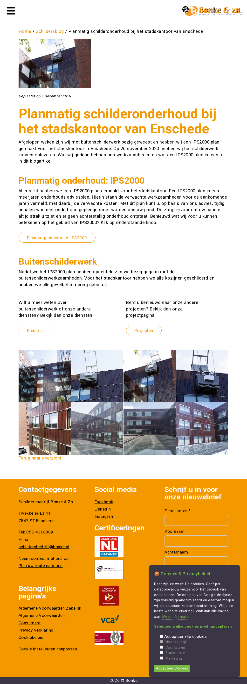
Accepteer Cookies (172, 668)
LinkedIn (103, 509)
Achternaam (176, 552)
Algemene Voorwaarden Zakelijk (50, 608)
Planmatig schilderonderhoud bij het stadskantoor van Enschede (135, 31)
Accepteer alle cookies (185, 636)
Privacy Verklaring (36, 630)
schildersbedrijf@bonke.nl (44, 546)
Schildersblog (50, 31)
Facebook (104, 501)
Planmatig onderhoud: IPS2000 (57, 237)
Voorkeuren (175, 647)
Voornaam (175, 531)
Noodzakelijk (176, 642)
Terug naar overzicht (40, 458)
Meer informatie (176, 616)
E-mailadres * (178, 510)
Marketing (173, 658)
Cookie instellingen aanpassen (48, 649)
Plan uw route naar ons (41, 565)
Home (25, 31)
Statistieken (175, 653)
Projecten (143, 330)
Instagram (105, 516)
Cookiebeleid (31, 637)
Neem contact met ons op (44, 558)
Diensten (35, 330)
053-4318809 (39, 532)
